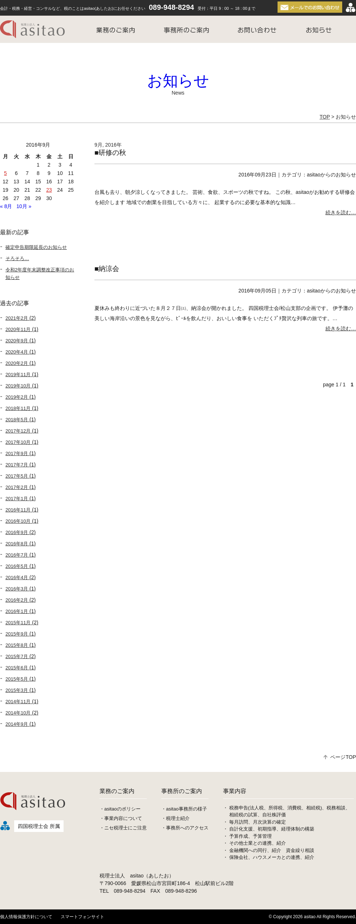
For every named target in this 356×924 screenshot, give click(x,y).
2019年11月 (18, 374)
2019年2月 (16, 397)
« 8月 (6, 206)
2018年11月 (18, 408)
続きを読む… (340, 212)
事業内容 (234, 791)
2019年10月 (18, 386)
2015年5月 (16, 679)
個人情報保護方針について (26, 916)
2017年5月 (16, 476)
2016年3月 (16, 589)
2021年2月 (16, 318)
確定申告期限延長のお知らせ (36, 247)
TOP (325, 117)
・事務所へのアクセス (185, 828)
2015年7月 (16, 656)
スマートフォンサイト (82, 916)
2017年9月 (16, 453)
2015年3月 (16, 690)
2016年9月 (16, 532)
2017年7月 (16, 464)
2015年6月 (16, 667)
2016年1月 (16, 611)
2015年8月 (16, 645)
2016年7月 (16, 555)
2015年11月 (18, 622)
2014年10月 (18, 713)
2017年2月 (16, 487)
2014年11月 (18, 701)
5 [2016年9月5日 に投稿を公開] (5, 173)
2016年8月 (16, 543)
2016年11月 (18, 510)
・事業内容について (121, 818)
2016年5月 (16, 566)
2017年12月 (18, 431)
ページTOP (340, 757)
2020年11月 (18, 329)
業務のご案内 (117, 791)
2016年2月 (16, 600)
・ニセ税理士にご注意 (123, 828)
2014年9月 (16, 724)
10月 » (23, 206)
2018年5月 (16, 419)
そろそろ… (17, 258)
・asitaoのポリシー (120, 809)
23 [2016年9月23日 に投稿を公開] (49, 190)
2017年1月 (16, 498)
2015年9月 (16, 634)
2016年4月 (16, 577)
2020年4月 (16, 352)
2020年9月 (16, 340)
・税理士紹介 (175, 818)
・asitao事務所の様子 (184, 809)
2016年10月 (18, 521)
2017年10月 (18, 442)
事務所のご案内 (181, 791)
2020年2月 (16, 363)
